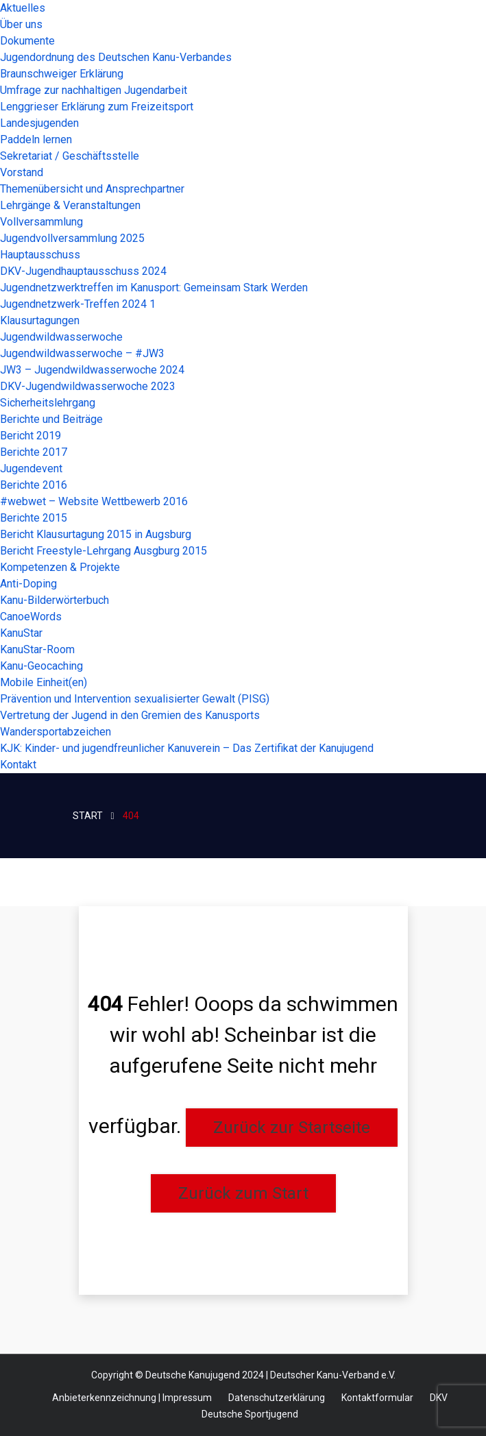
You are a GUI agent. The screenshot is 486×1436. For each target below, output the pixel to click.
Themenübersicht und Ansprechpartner (92, 188)
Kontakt (18, 764)
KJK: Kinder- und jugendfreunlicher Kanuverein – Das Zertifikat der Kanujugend (187, 748)
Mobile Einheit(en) (43, 682)
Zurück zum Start (243, 1193)
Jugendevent (31, 468)
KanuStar (21, 633)
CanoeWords (31, 616)
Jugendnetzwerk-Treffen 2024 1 (78, 304)
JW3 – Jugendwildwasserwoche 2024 (92, 369)
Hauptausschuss (40, 254)
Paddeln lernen (36, 139)
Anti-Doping (28, 583)
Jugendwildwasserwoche (61, 336)
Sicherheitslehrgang (47, 402)
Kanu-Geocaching (41, 665)
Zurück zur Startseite (291, 1127)
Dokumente (27, 40)
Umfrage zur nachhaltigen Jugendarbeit (93, 90)
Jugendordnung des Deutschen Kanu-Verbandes (116, 57)
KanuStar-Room (37, 649)
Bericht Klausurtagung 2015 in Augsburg (95, 534)
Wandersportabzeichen (55, 731)
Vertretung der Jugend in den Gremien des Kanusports (130, 715)
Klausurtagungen (40, 320)
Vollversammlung (41, 221)
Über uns (21, 24)
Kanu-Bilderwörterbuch (54, 600)
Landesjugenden (39, 123)
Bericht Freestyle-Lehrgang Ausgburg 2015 (103, 550)
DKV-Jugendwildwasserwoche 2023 (87, 386)
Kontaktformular (377, 1397)
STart (88, 815)
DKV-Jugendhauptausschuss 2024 (83, 271)
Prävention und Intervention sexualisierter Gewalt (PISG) (134, 698)
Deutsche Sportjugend (250, 1414)
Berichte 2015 (33, 517)
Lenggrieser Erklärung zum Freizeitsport (96, 106)
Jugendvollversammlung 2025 (72, 238)
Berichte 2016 (33, 484)
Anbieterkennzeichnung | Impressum (132, 1397)
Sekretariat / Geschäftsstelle (69, 155)
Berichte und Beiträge (51, 419)
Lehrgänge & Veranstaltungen (70, 205)
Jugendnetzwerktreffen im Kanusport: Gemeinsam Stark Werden (154, 287)
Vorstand (21, 172)
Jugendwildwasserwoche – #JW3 (82, 353)
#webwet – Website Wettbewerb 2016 (94, 501)
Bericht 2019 (30, 435)
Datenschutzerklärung (276, 1397)
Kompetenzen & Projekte (60, 567)
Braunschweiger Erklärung (61, 73)
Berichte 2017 (33, 452)
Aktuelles (22, 7)
